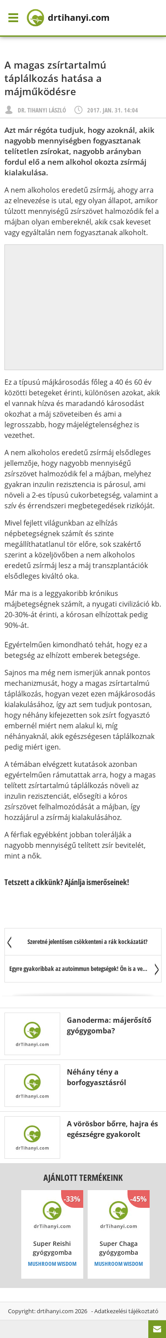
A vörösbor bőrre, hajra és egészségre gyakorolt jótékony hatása (112, 1134)
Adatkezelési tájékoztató (126, 1311)
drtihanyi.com (55, 1311)
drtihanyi (68, 18)
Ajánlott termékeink (83, 1177)
